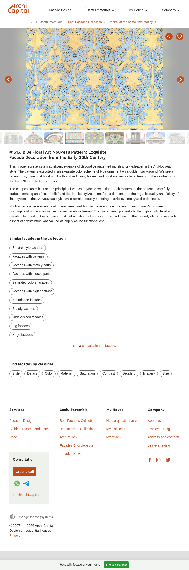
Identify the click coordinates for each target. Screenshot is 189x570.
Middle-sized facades (28, 317)
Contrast (108, 373)
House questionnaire (121, 421)
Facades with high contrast (32, 291)
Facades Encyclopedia (76, 445)
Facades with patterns (28, 256)
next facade (180, 79)
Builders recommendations (29, 429)
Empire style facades (27, 248)
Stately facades (23, 309)
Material (66, 373)
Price (13, 437)
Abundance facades (27, 300)
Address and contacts (164, 437)
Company (169, 10)
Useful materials (98, 10)
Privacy (14, 535)
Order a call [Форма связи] (25, 472)
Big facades (21, 326)
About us (154, 421)
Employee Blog (159, 429)
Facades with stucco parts (31, 274)
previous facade (8, 79)
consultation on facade (98, 346)
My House (136, 10)
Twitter (168, 460)
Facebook (150, 460)
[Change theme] (31, 517)
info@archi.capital (26, 495)
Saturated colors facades (30, 282)
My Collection (116, 429)
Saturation (87, 373)
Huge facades (22, 335)
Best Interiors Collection (77, 429)
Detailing (129, 373)
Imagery (149, 373)
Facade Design (60, 10)
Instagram (158, 460)
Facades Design (21, 421)
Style (16, 373)
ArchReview (68, 437)
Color (49, 373)
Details (32, 373)
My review (113, 437)
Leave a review (159, 445)
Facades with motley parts (31, 265)
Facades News (71, 454)
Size (166, 373)
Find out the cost (116, 564)
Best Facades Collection (77, 421)
